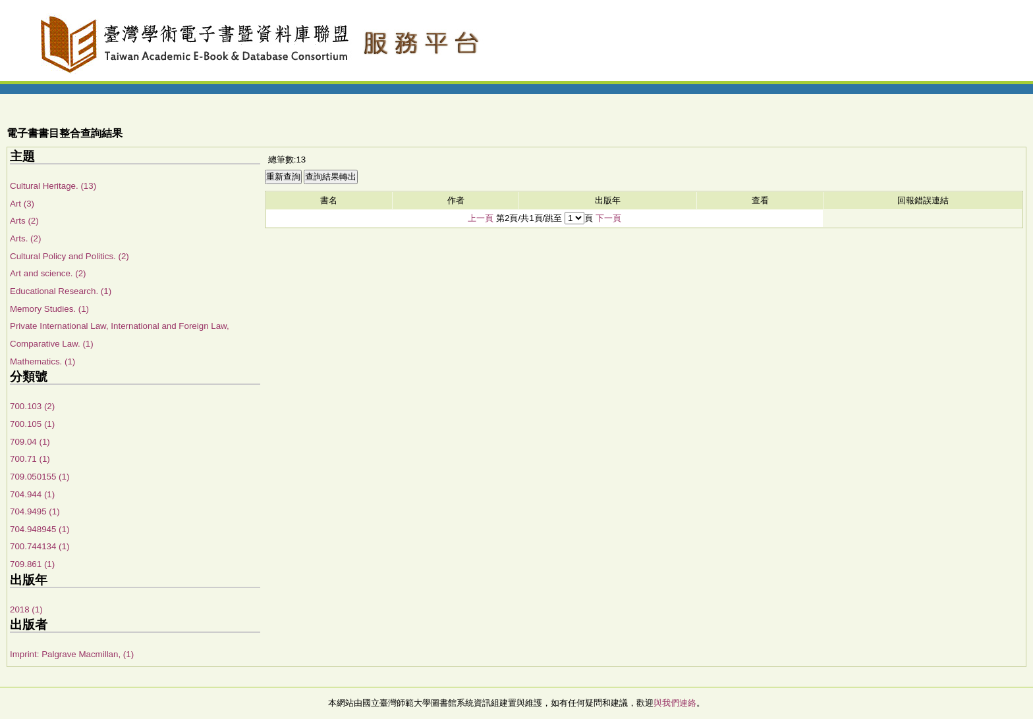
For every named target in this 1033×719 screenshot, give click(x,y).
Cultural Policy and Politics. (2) (69, 256)
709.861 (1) (32, 564)
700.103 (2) (32, 406)
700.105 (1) (32, 424)
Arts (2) (24, 221)
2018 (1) (26, 609)
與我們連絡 (675, 703)
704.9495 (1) (35, 511)
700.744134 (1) (39, 546)
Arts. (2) (25, 238)
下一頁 (608, 218)
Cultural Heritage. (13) (53, 186)
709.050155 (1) (39, 477)
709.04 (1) (30, 442)
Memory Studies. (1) (49, 309)
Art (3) (22, 204)
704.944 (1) (32, 494)
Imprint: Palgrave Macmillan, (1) (72, 654)
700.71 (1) (30, 459)
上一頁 (480, 218)
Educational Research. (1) (60, 291)
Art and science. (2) (48, 273)
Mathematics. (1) (42, 361)
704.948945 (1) (39, 529)
